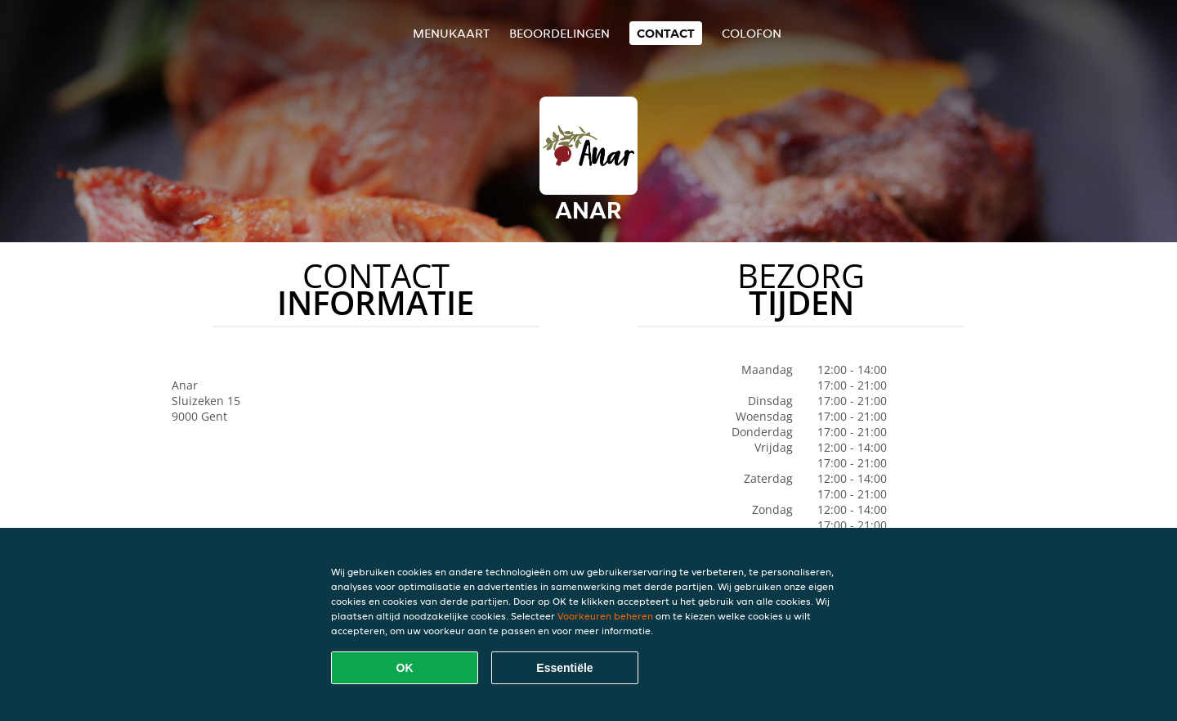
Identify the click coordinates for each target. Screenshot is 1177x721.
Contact (666, 33)
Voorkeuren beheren (605, 616)
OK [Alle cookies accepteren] (405, 667)
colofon (751, 33)
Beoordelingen (559, 33)
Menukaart (451, 33)
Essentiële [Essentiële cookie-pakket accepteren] (564, 667)
